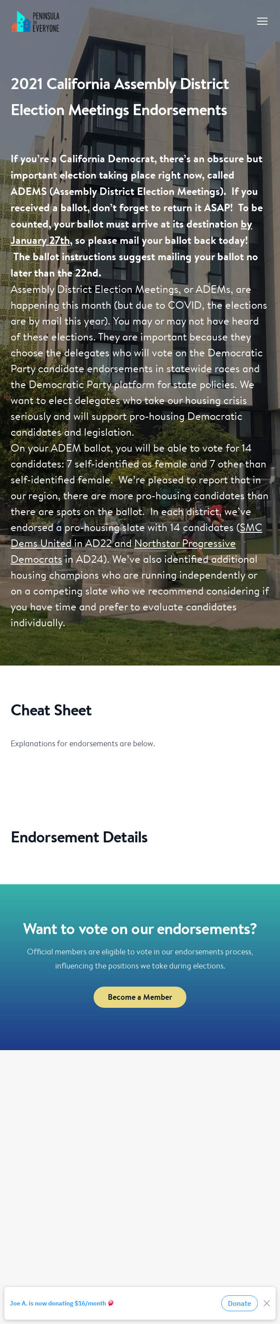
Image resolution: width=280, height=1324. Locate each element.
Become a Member (140, 996)
